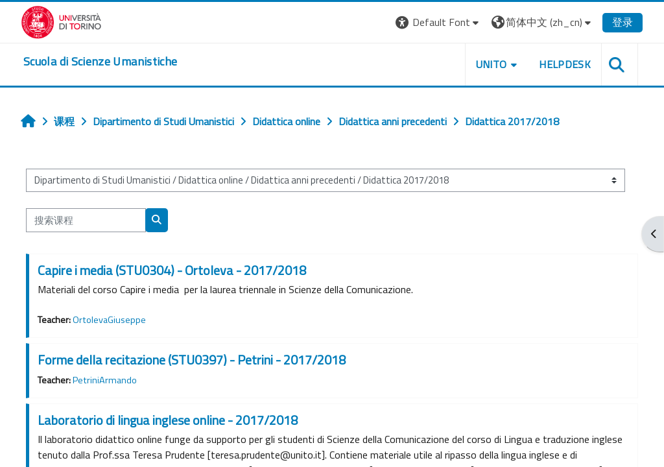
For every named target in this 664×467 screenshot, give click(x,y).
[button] (439, 22)
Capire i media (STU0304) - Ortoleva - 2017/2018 (172, 270)
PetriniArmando (105, 380)
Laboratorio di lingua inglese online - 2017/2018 (168, 420)
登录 (622, 22)
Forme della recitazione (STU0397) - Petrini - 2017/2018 (192, 360)
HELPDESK (565, 64)
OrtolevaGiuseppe (109, 320)
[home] (100, 61)
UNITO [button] (491, 64)
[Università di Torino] (61, 21)
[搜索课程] (86, 220)
